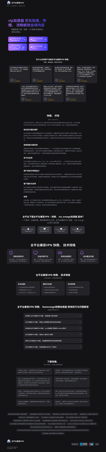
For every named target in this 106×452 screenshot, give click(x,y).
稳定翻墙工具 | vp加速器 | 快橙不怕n (89, 414)
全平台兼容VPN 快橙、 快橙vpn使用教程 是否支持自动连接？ (43, 322)
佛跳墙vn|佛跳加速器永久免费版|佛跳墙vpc (65, 427)
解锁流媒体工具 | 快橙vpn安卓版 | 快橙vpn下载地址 (65, 414)
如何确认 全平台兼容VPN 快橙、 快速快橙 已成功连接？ (42, 316)
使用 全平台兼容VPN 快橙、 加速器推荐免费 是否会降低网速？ (43, 341)
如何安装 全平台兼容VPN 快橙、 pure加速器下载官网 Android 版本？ (46, 328)
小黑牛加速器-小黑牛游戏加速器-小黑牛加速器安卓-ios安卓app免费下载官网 (27, 424)
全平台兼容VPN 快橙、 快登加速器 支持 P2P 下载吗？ (41, 347)
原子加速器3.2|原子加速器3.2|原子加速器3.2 (53, 433)
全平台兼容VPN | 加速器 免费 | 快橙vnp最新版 (52, 417)
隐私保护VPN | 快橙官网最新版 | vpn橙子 (29, 417)
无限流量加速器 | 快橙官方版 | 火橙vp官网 (40, 414)
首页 (8, 6)
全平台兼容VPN (14, 6)
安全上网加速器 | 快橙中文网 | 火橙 (56, 424)
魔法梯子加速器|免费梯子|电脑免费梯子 (17, 414)
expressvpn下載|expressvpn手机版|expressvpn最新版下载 (82, 424)
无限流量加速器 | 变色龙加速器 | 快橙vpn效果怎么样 (55, 420)
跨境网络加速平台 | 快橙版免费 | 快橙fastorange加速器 (27, 420)
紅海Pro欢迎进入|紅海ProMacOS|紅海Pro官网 (81, 420)
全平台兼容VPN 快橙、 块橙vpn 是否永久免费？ (39, 334)
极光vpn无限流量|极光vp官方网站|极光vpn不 (41, 427)
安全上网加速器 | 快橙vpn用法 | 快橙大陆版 (76, 417)
